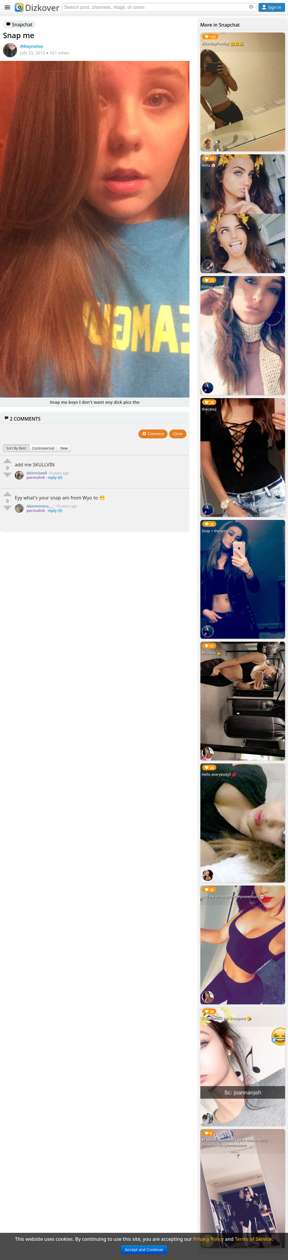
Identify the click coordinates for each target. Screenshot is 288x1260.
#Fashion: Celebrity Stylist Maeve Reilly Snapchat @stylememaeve (234, 1143)
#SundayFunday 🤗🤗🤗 (222, 43)
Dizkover (37, 7)
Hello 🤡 (209, 165)
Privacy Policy (208, 1239)
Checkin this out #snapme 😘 (226, 1018)
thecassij (209, 409)
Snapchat (19, 24)
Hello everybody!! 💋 (219, 774)
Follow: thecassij (215, 287)
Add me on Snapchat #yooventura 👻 (233, 896)
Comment (153, 434)
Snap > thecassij (215, 530)
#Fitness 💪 (211, 652)
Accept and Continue (144, 1249)
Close (178, 434)
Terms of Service (253, 1239)
